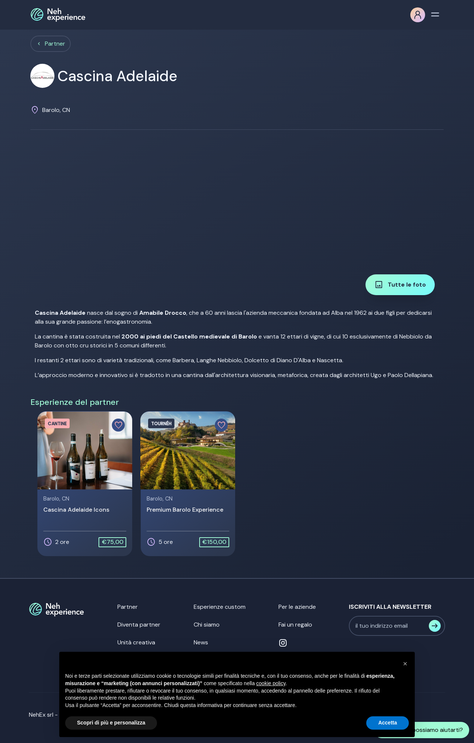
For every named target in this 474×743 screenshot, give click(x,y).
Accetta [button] (387, 723)
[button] (405, 664)
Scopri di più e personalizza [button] (111, 723)
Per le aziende (297, 607)
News (201, 642)
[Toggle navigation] (435, 14)
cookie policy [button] (271, 683)
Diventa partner (138, 624)
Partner (55, 43)
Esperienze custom (220, 607)
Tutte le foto (400, 285)
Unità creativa (136, 642)
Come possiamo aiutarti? (421, 730)
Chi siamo (207, 624)
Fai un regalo (295, 624)
